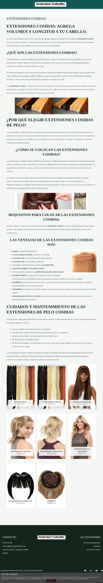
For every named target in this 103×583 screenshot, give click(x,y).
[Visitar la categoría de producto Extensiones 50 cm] (51, 386)
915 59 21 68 (7, 543)
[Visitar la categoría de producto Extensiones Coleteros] (51, 436)
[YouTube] (85, 571)
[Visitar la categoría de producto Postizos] (51, 485)
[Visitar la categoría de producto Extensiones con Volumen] (82, 436)
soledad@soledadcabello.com (14, 546)
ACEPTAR (51, 580)
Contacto (96, 546)
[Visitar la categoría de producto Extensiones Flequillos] (21, 485)
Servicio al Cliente (93, 549)
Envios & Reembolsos (92, 543)
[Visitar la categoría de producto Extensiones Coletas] (21, 436)
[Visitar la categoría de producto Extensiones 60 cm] (82, 386)
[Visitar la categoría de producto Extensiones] (21, 386)
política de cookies (53, 579)
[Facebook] (96, 571)
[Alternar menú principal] (51, 12)
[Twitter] (102, 571)
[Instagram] (91, 571)
